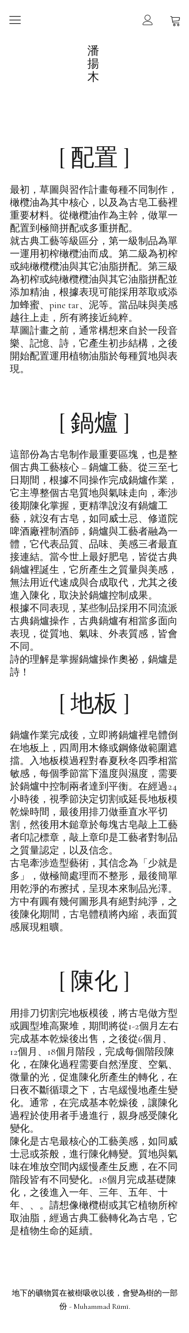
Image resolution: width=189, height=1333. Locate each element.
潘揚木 (94, 63)
